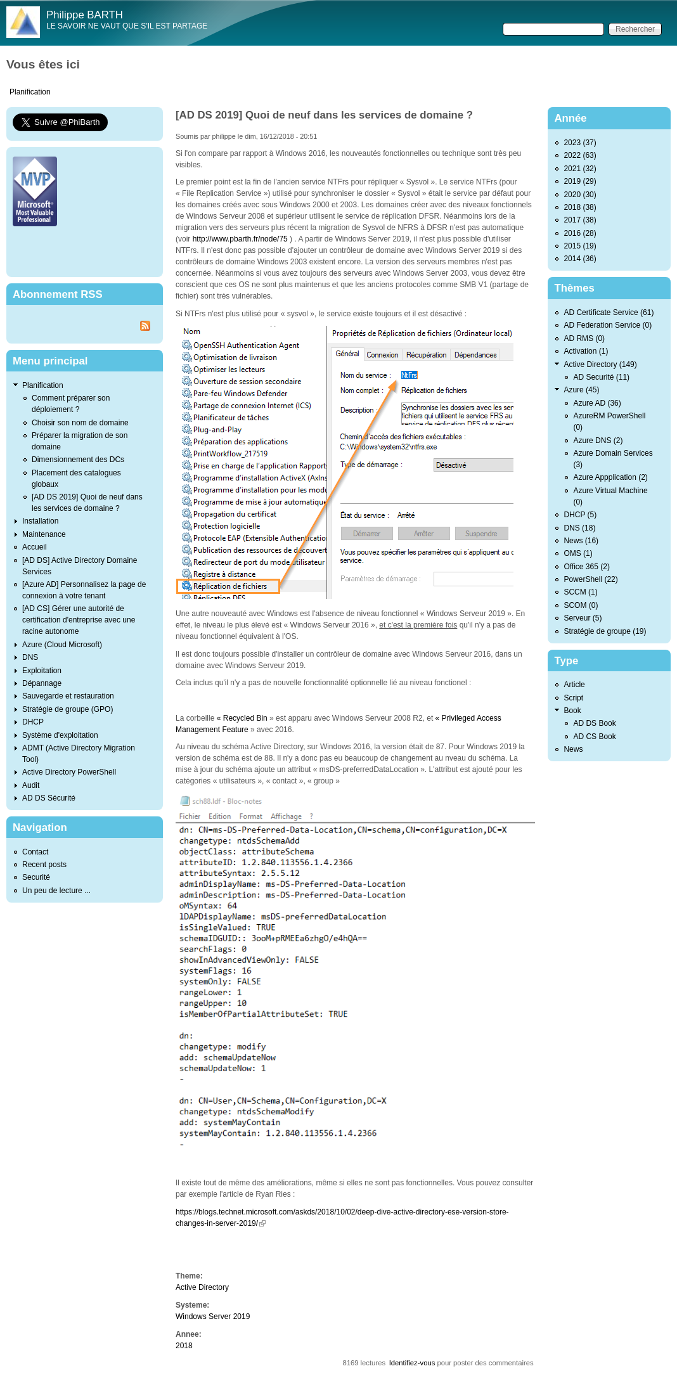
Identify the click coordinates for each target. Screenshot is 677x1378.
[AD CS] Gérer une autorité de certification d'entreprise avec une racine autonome (78, 620)
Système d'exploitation (60, 735)
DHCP (33, 722)
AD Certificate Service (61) (609, 312)
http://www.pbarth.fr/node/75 (240, 239)
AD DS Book (594, 723)
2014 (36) (580, 258)
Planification (30, 91)
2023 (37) (580, 142)
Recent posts (44, 864)
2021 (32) (580, 168)
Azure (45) (581, 389)
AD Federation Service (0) (608, 325)
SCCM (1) (580, 592)
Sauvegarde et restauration (68, 696)
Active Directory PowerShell (69, 772)
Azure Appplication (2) (610, 477)
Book (572, 710)
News (573, 749)
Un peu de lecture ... (56, 890)
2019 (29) (580, 181)
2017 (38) (580, 220)
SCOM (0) (581, 605)
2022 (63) (580, 155)
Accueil (34, 547)
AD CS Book (594, 736)
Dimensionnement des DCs (78, 459)
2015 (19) (580, 245)
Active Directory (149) (600, 364)
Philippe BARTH (84, 15)
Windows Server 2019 (213, 1316)
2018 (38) (580, 207)
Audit (30, 785)
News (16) (581, 540)
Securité (36, 877)
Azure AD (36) (597, 403)
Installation (40, 521)
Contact (35, 851)
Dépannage (41, 683)
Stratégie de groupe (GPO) (67, 709)
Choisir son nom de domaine (80, 422)
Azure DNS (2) (597, 440)
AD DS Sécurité (48, 798)
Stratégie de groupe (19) (605, 631)
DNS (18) (579, 528)
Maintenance (44, 534)
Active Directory (202, 1287)
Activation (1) (586, 351)
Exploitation (41, 670)
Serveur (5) (583, 618)
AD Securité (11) (601, 377)
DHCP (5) (580, 514)
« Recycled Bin (243, 718)
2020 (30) (580, 194)
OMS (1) (578, 553)
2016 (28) (580, 233)
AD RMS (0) (584, 338)
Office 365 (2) (586, 566)
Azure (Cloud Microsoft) (62, 644)
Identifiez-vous (412, 1363)
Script (573, 697)
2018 (184, 1345)
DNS (30, 657)
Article (574, 684)
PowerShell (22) (590, 579)
